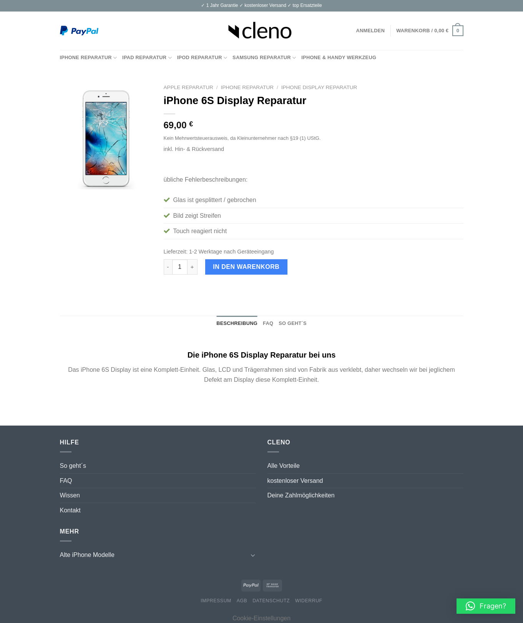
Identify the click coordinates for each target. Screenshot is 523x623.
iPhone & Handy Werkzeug (338, 57)
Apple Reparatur (188, 87)
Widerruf (308, 600)
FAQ (66, 480)
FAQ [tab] (268, 323)
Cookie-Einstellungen (261, 618)
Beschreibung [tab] (236, 323)
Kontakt (70, 510)
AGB (242, 600)
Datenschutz (271, 600)
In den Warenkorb (246, 266)
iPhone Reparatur (88, 57)
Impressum (216, 600)
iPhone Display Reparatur (319, 87)
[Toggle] (253, 555)
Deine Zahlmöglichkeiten (301, 495)
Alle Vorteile (283, 465)
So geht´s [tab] (293, 323)
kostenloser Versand (295, 480)
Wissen (70, 495)
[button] (486, 606)
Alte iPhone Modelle (87, 555)
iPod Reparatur (202, 57)
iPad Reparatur (147, 57)
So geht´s (73, 465)
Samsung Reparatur (264, 57)
